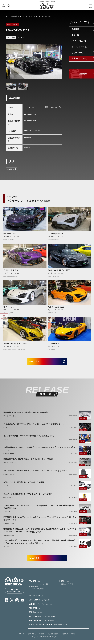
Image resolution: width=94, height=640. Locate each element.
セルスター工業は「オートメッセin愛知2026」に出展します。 (29, 437)
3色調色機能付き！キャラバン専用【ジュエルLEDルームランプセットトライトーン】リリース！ (39, 450)
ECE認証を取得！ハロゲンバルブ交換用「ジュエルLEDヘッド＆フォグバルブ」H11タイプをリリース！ (39, 520)
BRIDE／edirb (8, 475)
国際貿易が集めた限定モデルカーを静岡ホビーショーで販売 (28, 460)
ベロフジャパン (9, 499)
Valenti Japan (8, 455)
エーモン (6, 548)
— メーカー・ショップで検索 (39, 587)
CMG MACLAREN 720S (59, 270)
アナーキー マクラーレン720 (15, 344)
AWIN (5, 487)
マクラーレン (24, 16)
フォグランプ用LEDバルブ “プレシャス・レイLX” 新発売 (27, 495)
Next (58, 62)
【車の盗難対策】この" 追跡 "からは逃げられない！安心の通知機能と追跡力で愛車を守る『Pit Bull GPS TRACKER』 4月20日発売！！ (39, 543)
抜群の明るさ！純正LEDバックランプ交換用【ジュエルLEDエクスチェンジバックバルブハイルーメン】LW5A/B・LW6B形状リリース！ (40, 531)
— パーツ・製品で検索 (36, 591)
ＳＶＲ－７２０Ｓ (10, 270)
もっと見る (36, 362)
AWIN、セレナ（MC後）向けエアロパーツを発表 (23, 484)
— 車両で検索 (33, 589)
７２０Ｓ (34, 16)
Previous (10, 62)
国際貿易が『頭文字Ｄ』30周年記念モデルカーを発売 (25, 414)
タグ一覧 (21, 636)
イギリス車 (11, 169)
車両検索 (14, 16)
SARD (5, 429)
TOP (7, 16)
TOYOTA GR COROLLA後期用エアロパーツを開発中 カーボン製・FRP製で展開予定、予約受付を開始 (40, 508)
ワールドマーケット (10, 417)
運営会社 (42, 636)
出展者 (73, 636)
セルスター (7, 441)
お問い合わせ (32, 636)
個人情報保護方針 (53, 636)
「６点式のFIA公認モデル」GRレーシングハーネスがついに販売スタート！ (34, 426)
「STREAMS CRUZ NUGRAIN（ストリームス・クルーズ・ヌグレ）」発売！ (35, 472)
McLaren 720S (9, 234)
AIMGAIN (7, 513)
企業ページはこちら (51, 107)
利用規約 (65, 636)
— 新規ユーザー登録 (66, 587)
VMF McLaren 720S (56, 307)
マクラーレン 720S (55, 234)
